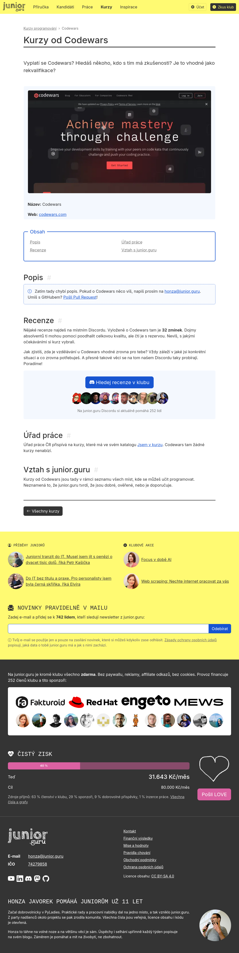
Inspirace (128, 6)
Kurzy (106, 6)
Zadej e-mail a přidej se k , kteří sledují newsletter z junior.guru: (76, 617)
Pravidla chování (136, 852)
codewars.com (52, 214)
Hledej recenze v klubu (119, 382)
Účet (197, 7)
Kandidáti (65, 6)
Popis (35, 242)
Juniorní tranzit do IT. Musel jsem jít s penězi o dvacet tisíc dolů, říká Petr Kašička (69, 559)
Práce (87, 6)
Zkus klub (223, 7)
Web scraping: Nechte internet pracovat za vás (185, 581)
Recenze (38, 250)
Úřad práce (131, 242)
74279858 (37, 864)
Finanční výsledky (138, 838)
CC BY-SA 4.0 (162, 876)
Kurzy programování (40, 28)
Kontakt (129, 831)
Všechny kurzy (43, 511)
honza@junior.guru (182, 291)
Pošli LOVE (214, 794)
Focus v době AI (156, 559)
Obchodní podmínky (139, 860)
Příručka (41, 6)
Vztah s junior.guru (139, 250)
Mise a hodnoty (136, 845)
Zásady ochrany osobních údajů (191, 640)
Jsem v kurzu (149, 444)
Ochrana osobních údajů (143, 867)
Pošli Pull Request (79, 297)
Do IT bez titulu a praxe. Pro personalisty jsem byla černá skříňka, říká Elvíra (68, 581)
